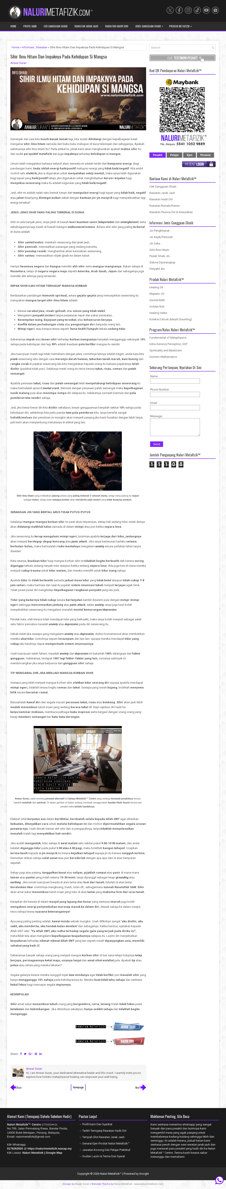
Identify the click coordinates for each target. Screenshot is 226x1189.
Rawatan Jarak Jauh (86, 26)
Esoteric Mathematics (163, 356)
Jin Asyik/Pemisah (161, 237)
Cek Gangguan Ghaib (56, 26)
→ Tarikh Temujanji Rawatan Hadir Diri (102, 1130)
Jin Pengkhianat (159, 230)
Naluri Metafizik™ (111, 1173)
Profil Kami (30, 26)
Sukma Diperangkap (162, 262)
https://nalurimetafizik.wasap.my (50, 1148)
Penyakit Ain (157, 268)
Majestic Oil (156, 293)
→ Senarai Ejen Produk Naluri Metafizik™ (104, 1143)
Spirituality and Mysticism (165, 350)
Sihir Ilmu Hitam (159, 249)
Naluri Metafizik (123, 1184)
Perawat (205, 155)
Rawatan (41, 47)
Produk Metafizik (181, 25)
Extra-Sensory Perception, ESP (168, 344)
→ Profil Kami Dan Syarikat (95, 1124)
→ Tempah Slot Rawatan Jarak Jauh (101, 1137)
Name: (154, 376)
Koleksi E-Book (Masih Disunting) (170, 319)
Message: (156, 416)
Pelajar (174, 155)
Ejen (189, 155)
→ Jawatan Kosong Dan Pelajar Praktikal (104, 1149)
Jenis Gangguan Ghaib (150, 25)
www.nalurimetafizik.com (148, 1184)
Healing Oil (156, 287)
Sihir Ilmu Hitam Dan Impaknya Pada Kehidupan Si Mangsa (58, 56)
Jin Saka (154, 243)
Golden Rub (156, 306)
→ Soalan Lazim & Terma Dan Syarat (102, 1156)
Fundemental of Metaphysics (167, 337)
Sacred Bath (157, 300)
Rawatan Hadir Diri (116, 26)
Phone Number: (160, 389)
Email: (154, 403)
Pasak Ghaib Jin (159, 256)
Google (144, 1173)
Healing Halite (158, 313)
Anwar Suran (82, 1184)
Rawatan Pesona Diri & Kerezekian (171, 212)
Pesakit (157, 155)
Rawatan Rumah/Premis (164, 205)
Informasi (28, 47)
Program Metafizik (23, 34)
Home (13, 26)
